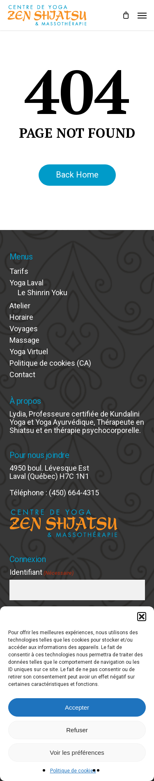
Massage (24, 340)
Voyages (23, 329)
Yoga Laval (26, 283)
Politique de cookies (73, 771)
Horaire (21, 317)
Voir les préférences (77, 752)
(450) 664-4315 (74, 492)
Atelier (19, 306)
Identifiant (41, 572)
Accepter (77, 707)
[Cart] (125, 15)
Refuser (77, 729)
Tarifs (18, 271)
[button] (142, 617)
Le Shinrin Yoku (42, 293)
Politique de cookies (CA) (50, 363)
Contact (22, 375)
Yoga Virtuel (28, 352)
